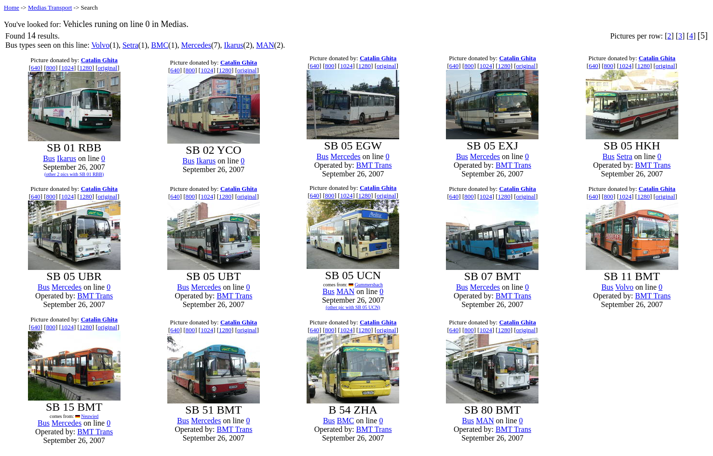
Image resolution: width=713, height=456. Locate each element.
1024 (67, 67)
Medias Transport (50, 7)
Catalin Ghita (99, 60)
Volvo (100, 45)
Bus (49, 158)
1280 (86, 67)
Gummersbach (369, 284)
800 (50, 67)
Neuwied (89, 416)
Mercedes (196, 45)
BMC (160, 45)
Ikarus (233, 45)
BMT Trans (374, 165)
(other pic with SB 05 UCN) (353, 307)
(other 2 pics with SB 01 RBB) (74, 174)
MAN (265, 45)
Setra (130, 45)
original (107, 67)
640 (35, 67)
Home (11, 7)
